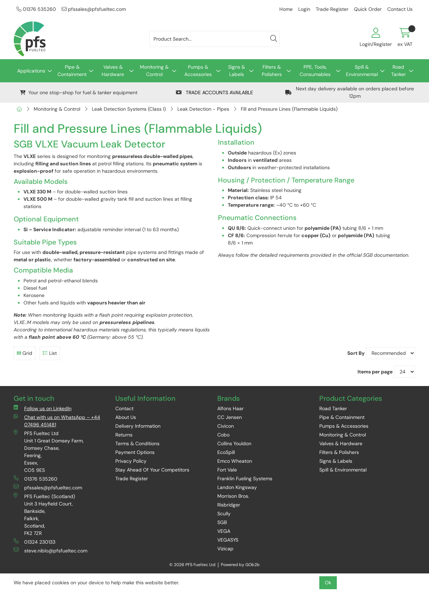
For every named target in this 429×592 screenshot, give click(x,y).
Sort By (356, 353)
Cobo (223, 435)
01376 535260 (36, 9)
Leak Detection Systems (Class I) (129, 109)
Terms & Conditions (137, 443)
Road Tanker (398, 70)
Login (304, 9)
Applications (31, 71)
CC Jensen (229, 417)
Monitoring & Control (154, 70)
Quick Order (368, 9)
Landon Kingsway (237, 487)
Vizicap (225, 548)
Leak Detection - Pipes (203, 109)
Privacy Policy (131, 461)
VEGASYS (227, 540)
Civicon (225, 426)
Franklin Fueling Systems (244, 478)
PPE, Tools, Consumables (315, 70)
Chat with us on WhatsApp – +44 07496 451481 (57, 421)
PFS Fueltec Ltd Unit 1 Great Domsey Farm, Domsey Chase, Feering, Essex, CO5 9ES (49, 451)
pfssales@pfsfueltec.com (94, 9)
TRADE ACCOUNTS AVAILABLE (214, 92)
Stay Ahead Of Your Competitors (152, 470)
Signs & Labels (236, 70)
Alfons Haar (230, 408)
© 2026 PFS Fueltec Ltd (192, 564)
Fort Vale (227, 470)
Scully (224, 513)
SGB (222, 522)
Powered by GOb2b (240, 564)
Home (286, 9)
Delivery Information (138, 426)
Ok (328, 582)
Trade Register (332, 9)
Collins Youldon (234, 443)
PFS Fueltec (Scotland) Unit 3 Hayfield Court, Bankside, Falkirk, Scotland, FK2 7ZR (44, 514)
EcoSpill (226, 452)
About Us (125, 417)
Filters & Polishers (272, 70)
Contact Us (400, 9)
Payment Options (135, 452)
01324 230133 (34, 541)
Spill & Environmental (362, 70)
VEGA (223, 531)
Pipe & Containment (72, 70)
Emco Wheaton (234, 461)
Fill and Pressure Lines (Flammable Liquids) (289, 109)
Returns (123, 435)
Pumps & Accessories (198, 70)
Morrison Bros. (233, 496)
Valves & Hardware (113, 70)
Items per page (375, 372)
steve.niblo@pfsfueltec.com (50, 550)
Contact (124, 408)
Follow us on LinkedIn (43, 408)
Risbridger (228, 505)
